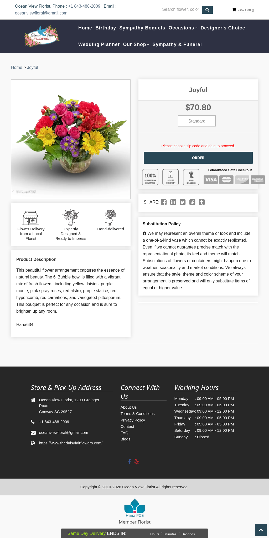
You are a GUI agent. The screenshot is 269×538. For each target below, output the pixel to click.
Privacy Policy (133, 420)
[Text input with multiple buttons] (180, 9)
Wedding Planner (99, 44)
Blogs (126, 439)
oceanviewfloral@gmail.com (41, 13)
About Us (129, 407)
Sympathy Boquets (142, 28)
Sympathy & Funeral (177, 44)
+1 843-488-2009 (84, 6)
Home (85, 28)
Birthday (105, 28)
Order (198, 157)
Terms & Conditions (138, 413)
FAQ (124, 432)
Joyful (32, 67)
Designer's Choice (223, 28)
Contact (127, 426)
